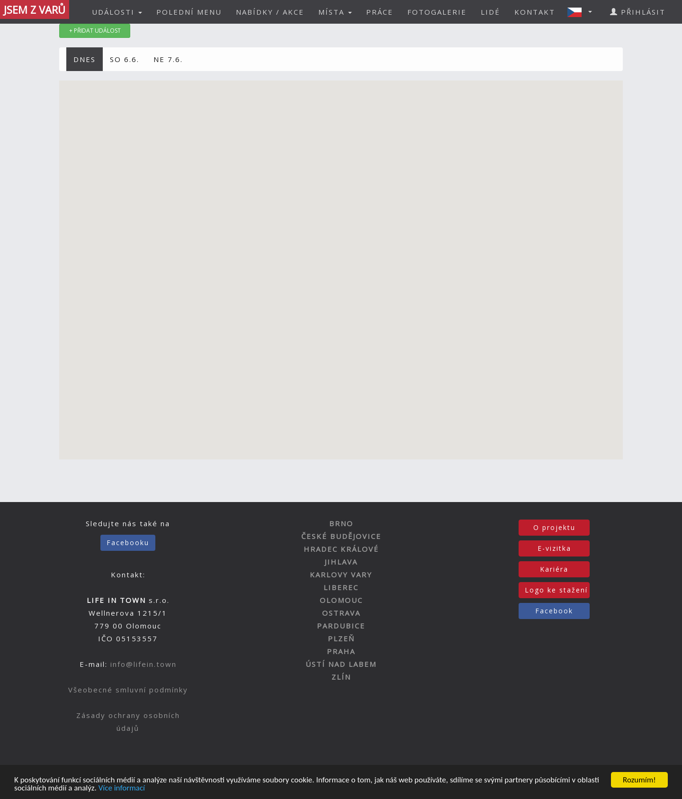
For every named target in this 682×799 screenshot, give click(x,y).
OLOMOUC (341, 600)
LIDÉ (490, 12)
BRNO (341, 523)
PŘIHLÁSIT (637, 12)
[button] (582, 12)
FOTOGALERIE (437, 12)
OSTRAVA (341, 613)
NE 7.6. (168, 59)
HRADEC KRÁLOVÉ (341, 549)
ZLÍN (341, 677)
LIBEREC (341, 587)
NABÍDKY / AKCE (270, 12)
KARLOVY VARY (341, 574)
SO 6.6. (124, 59)
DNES (84, 59)
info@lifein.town (143, 664)
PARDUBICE (341, 625)
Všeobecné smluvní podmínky (128, 689)
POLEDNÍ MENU (189, 12)
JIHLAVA (341, 561)
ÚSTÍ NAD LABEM (341, 664)
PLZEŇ (341, 638)
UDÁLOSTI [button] (117, 12)
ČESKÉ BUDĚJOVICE (341, 536)
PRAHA (341, 651)
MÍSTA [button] (335, 12)
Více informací (122, 788)
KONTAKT (534, 12)
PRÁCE (379, 12)
